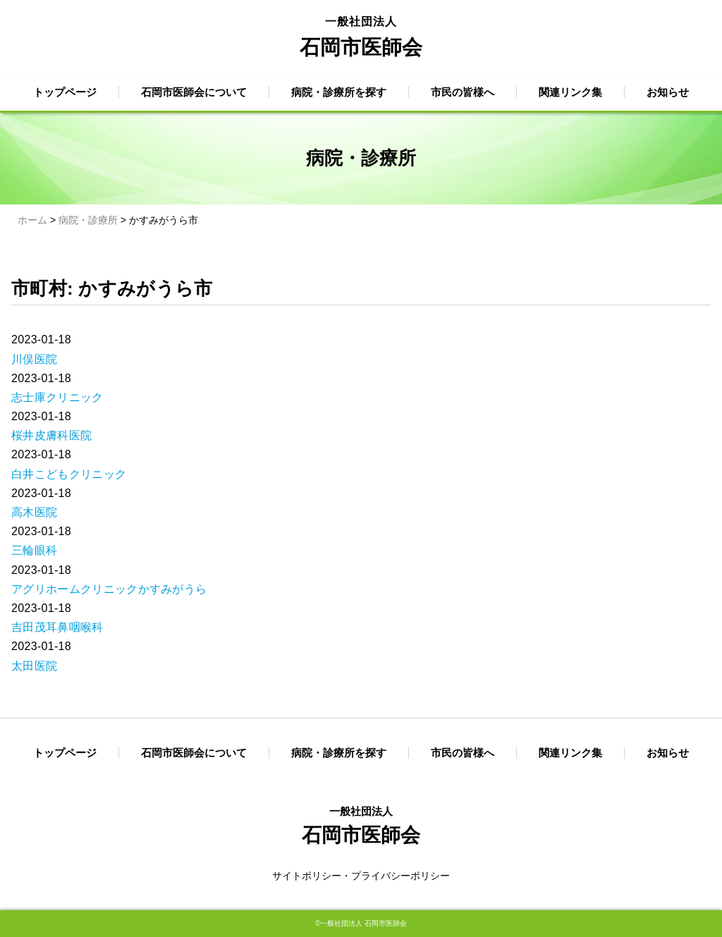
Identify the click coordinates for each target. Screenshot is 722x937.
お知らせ (668, 92)
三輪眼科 (34, 550)
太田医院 (34, 666)
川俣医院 (34, 359)
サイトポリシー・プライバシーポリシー (361, 875)
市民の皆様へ (462, 92)
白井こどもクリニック (68, 474)
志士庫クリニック (57, 397)
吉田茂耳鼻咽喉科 (57, 627)
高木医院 (34, 512)
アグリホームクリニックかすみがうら (109, 589)
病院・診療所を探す (338, 92)
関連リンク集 (570, 92)
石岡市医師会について (194, 92)
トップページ (65, 92)
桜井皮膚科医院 (51, 435)
